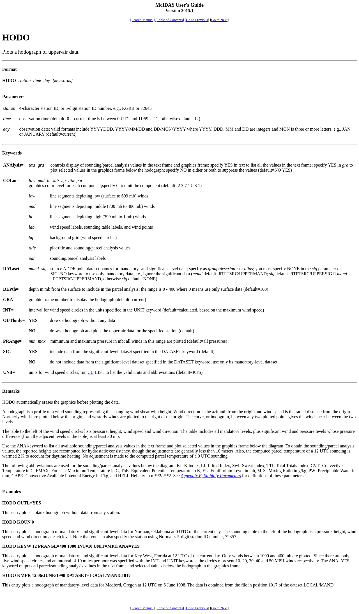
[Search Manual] (143, 20)
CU (91, 372)
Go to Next (219, 20)
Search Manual (142, 608)
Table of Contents (170, 20)
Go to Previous (197, 20)
